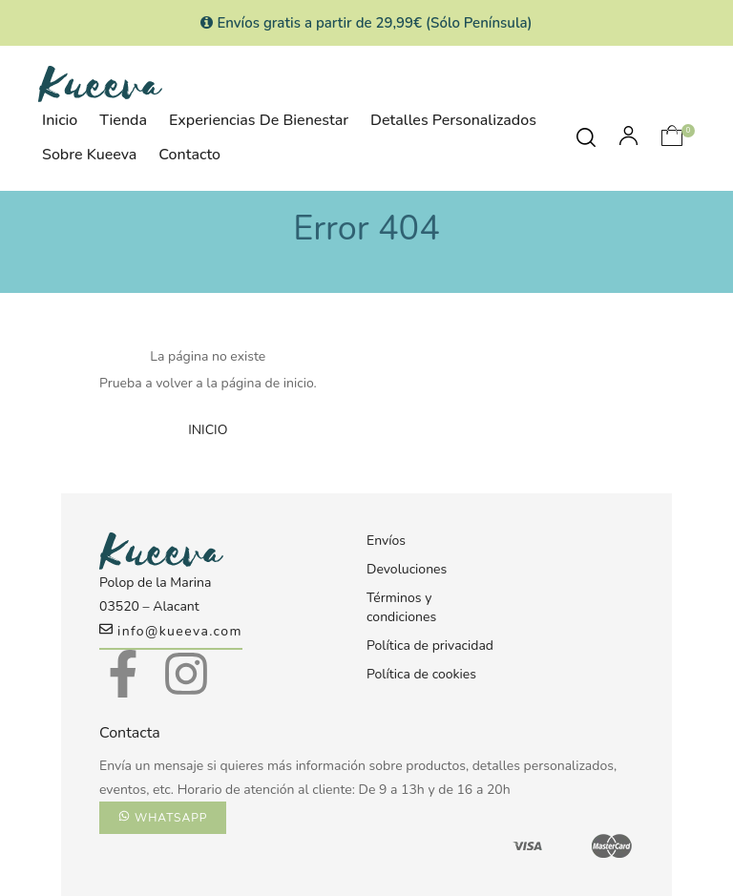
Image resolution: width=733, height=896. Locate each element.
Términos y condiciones (401, 607)
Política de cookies (421, 674)
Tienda (123, 120)
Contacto (189, 154)
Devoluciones (406, 569)
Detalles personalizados (453, 120)
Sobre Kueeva (89, 154)
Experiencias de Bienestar (258, 120)
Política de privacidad (429, 645)
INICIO (207, 430)
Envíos (386, 540)
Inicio (59, 120)
